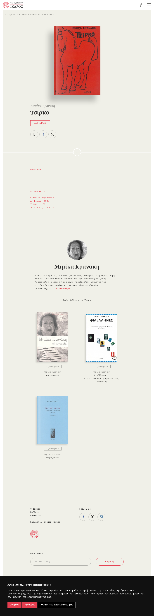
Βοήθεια (34, 512)
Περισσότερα (63, 288)
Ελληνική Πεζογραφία (42, 14)
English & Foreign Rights (45, 522)
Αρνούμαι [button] (30, 605)
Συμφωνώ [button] (14, 605)
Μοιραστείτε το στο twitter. (52, 134)
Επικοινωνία (37, 515)
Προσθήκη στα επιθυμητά (34, 134)
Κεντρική (10, 14)
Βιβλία (23, 14)
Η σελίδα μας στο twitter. (92, 517)
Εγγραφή (109, 562)
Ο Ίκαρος (35, 509)
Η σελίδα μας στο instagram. (101, 517)
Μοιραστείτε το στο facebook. (43, 134)
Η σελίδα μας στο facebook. (83, 517)
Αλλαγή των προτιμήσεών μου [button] (57, 605)
